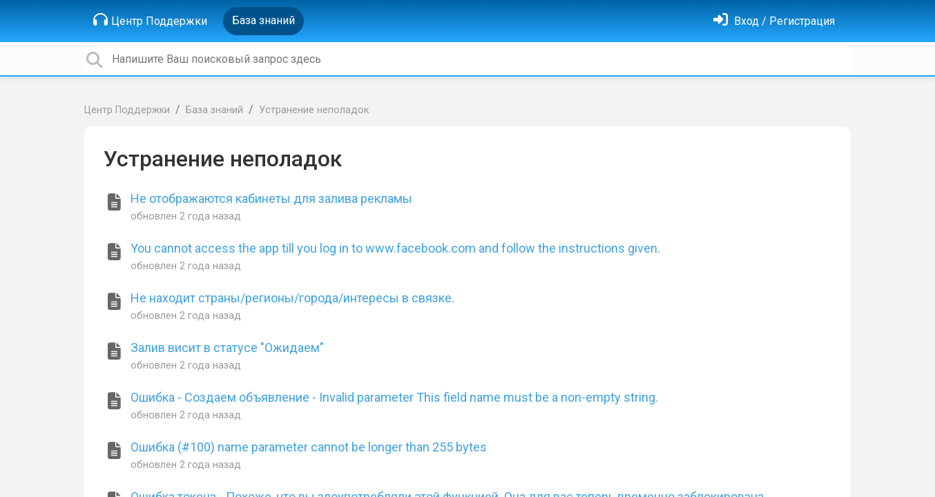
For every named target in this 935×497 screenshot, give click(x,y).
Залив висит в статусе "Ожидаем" (227, 347)
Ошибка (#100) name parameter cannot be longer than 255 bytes (309, 447)
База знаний (263, 20)
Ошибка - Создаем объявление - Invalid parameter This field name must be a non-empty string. (394, 397)
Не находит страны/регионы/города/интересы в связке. (292, 298)
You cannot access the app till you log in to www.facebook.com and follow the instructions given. (395, 248)
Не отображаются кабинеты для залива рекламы (271, 198)
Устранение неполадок (314, 110)
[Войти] (774, 21)
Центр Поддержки (150, 20)
